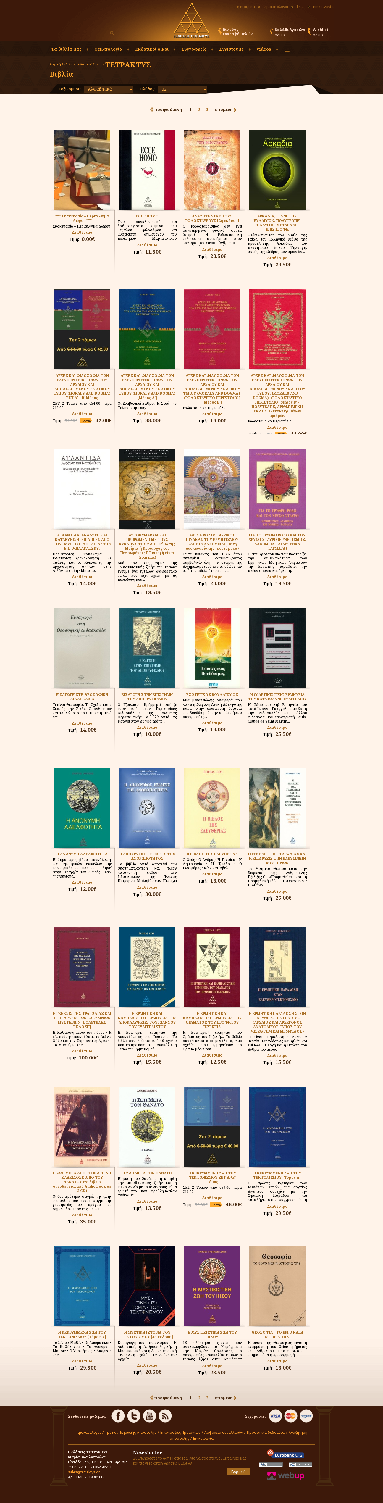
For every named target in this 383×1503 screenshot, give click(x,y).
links (301, 6)
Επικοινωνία (203, 1438)
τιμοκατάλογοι (276, 6)
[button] (112, 33)
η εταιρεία (246, 6)
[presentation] (167, 1489)
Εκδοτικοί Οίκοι (89, 64)
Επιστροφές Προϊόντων (180, 1432)
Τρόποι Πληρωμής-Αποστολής (130, 1432)
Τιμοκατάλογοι (88, 1432)
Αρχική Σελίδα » (62, 64)
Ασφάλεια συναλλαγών (223, 1432)
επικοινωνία (323, 6)
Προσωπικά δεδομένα (266, 1432)
